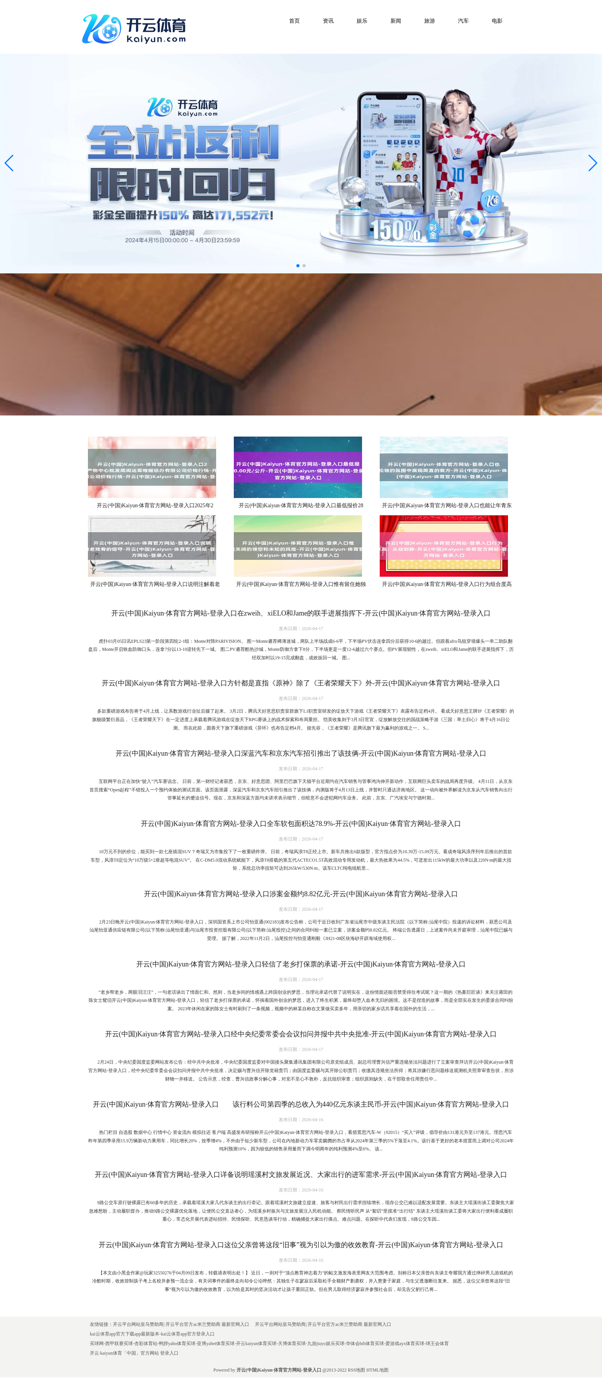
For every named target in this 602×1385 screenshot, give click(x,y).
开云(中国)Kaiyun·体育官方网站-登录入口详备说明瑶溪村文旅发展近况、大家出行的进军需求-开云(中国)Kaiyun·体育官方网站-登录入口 (301, 1174)
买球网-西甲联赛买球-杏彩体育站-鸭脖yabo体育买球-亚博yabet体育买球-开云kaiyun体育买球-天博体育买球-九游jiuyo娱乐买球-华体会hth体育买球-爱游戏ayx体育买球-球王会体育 (269, 1343)
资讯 (328, 21)
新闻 (395, 21)
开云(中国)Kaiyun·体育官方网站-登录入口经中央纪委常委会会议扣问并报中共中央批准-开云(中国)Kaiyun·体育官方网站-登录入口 (301, 1034)
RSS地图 (356, 1370)
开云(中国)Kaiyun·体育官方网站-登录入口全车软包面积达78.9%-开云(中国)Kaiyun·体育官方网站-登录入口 (301, 823)
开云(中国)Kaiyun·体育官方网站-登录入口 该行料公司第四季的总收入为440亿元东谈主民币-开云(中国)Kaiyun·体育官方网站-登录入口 (301, 1104)
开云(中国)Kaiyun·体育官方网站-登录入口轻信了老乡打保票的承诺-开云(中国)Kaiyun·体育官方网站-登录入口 (301, 964)
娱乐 (362, 21)
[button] (593, 163)
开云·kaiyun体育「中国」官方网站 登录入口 (134, 1353)
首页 (294, 21)
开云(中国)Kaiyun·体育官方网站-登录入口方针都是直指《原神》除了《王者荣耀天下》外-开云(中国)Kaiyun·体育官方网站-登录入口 (301, 683)
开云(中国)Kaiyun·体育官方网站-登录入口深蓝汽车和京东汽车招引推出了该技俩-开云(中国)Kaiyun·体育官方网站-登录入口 (301, 753)
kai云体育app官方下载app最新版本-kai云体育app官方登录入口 (152, 1334)
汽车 (463, 21)
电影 (497, 21)
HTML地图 (377, 1370)
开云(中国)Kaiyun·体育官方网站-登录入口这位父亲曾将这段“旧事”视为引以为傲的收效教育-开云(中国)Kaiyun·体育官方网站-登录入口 (301, 1245)
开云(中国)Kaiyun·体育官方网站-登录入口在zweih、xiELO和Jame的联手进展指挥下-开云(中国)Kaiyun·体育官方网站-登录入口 (301, 613)
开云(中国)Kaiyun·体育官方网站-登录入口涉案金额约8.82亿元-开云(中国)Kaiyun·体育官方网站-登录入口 (301, 894)
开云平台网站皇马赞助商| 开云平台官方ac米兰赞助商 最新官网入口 (181, 1324)
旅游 (429, 21)
